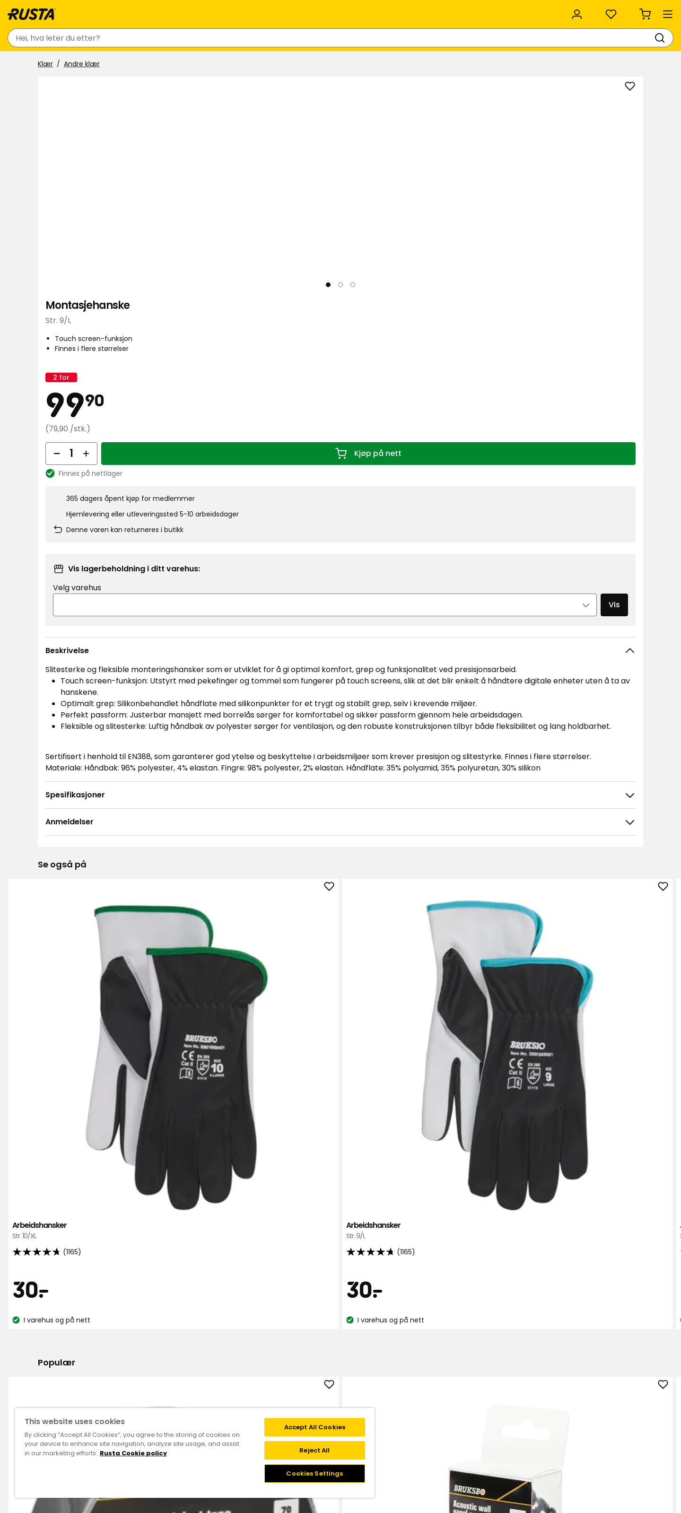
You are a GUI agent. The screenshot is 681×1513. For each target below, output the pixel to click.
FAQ (397, 1351)
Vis (595, 481)
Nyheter (216, 65)
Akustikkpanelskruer (218, 1153)
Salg (308, 65)
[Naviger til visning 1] (76, 373)
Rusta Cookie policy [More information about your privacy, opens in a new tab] (133, 1453)
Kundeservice (61, 10)
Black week (282, 1341)
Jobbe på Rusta (289, 1380)
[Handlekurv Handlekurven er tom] (625, 37)
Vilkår (399, 1341)
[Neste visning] (389, 231)
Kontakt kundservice (175, 1331)
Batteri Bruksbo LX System (462, 1153)
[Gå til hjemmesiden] (70, 37)
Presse (275, 1390)
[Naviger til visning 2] (122, 373)
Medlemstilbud (415, 1331)
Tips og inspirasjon (145, 65)
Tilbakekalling (163, 1360)
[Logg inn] (540, 37)
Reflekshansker (585, 1153)
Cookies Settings (314, 1473)
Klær (45, 88)
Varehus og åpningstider (304, 1331)
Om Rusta (280, 1360)
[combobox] (261, 37)
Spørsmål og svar (170, 1341)
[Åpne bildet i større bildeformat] (389, 333)
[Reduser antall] (431, 310)
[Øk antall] (460, 310)
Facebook (512, 1341)
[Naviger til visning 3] (169, 373)
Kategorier (282, 10)
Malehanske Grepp (585, 860)
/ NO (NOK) (596, 11)
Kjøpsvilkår (158, 1351)
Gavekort (157, 1370)
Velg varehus (455, 464)
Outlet (266, 65)
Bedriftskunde (221, 10)
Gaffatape (96, 1153)
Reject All (314, 1450)
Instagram (513, 1331)
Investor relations (292, 1400)
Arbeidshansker (96, 860)
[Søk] (372, 37)
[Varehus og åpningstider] (476, 37)
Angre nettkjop (166, 1390)
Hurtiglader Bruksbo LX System (340, 1159)
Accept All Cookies (314, 1427)
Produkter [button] (62, 65)
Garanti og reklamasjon (180, 1380)
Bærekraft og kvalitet (140, 10)
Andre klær (82, 88)
